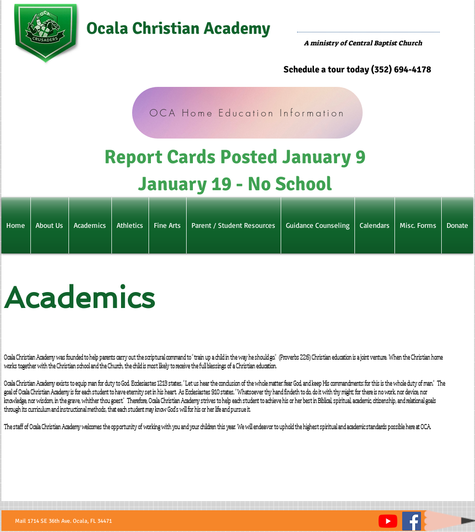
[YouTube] (388, 521)
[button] (49, 225)
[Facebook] (411, 521)
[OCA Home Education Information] (247, 113)
